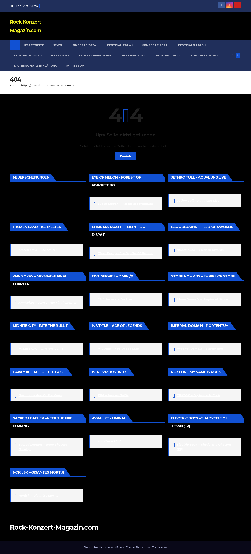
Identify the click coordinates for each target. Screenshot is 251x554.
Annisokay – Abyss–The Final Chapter (48, 302)
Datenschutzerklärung (35, 65)
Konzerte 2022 (27, 55)
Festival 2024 (119, 45)
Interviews (60, 55)
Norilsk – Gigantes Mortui (38, 495)
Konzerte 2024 (84, 45)
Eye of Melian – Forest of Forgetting (125, 204)
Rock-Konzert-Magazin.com (54, 527)
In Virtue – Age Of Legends (118, 349)
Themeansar (159, 547)
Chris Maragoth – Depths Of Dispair (125, 253)
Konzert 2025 (168, 55)
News (57, 45)
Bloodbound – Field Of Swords (200, 250)
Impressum (75, 65)
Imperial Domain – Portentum (200, 349)
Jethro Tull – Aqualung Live (198, 200)
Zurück (125, 156)
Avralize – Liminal (111, 441)
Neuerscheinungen (95, 55)
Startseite (34, 45)
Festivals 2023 (191, 45)
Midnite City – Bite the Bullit (41, 349)
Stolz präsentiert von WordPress (104, 547)
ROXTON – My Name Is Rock (198, 395)
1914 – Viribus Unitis (113, 395)
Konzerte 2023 (155, 45)
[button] (232, 55)
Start (13, 85)
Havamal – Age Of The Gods (40, 395)
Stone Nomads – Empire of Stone (202, 299)
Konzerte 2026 (204, 55)
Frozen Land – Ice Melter (38, 250)
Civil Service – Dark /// (115, 299)
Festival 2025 (134, 55)
